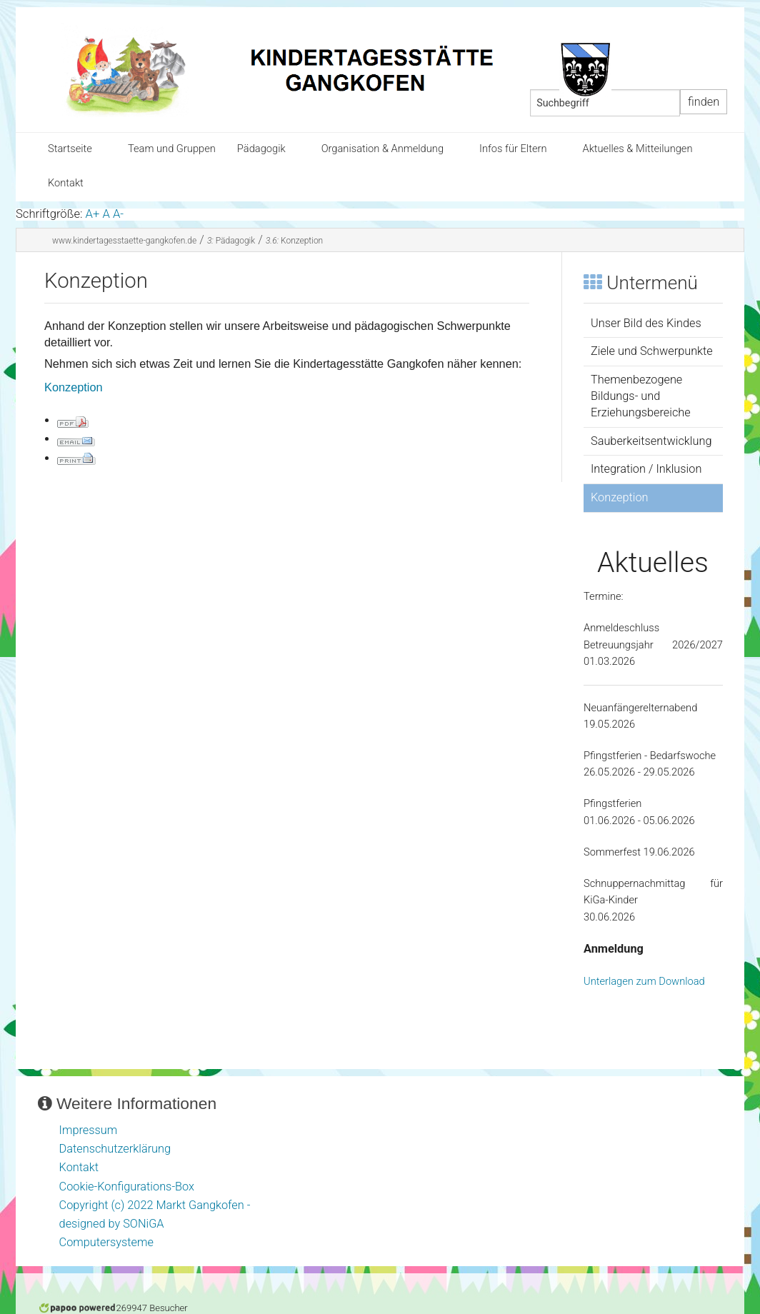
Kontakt (66, 182)
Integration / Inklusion (646, 469)
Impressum (88, 1130)
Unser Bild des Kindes (646, 323)
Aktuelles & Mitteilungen (637, 148)
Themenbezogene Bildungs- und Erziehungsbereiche (641, 396)
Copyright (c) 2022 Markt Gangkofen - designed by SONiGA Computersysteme (155, 1223)
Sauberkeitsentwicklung (651, 441)
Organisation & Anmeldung (382, 148)
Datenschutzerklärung (115, 1148)
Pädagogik (261, 148)
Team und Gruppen (172, 148)
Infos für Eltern (512, 148)
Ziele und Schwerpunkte (652, 351)
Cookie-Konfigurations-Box (126, 1186)
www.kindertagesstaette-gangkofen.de (124, 241)
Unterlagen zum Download (644, 981)
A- (118, 214)
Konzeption (294, 241)
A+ (93, 214)
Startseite (70, 148)
